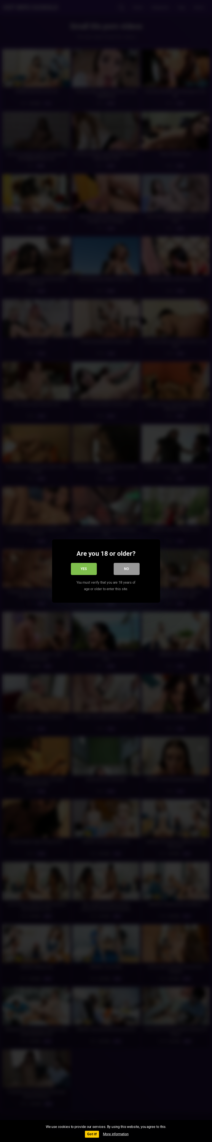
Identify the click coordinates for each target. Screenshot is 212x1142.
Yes (84, 569)
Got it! (92, 1134)
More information (116, 1134)
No (126, 569)
